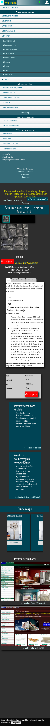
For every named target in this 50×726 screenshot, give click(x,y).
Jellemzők (14, 280)
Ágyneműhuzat (9, 41)
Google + (25, 174)
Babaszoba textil (10, 45)
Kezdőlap (7, 200)
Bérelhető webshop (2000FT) (13, 88)
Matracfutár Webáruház (27, 263)
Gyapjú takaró (9, 58)
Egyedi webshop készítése (11, 98)
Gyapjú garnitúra (10, 49)
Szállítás (21, 280)
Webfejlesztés (7, 134)
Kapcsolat (6, 103)
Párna (6, 66)
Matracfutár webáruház (11, 126)
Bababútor (7, 21)
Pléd (6, 70)
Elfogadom (16, 723)
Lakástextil (7, 36)
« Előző (31, 199)
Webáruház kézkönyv (10, 108)
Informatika (7, 139)
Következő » (42, 199)
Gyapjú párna (9, 53)
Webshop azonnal (9, 93)
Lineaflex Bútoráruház (11, 121)
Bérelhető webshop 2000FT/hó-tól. (28, 497)
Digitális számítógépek (10, 144)
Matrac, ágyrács (9, 31)
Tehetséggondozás (9, 149)
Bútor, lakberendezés (10, 16)
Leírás (8, 280)
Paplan (7, 62)
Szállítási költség (31, 280)
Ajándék (6, 79)
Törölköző (8, 75)
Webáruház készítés (25, 171)
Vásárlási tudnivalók (10, 8)
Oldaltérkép (25, 113)
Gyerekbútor (7, 26)
